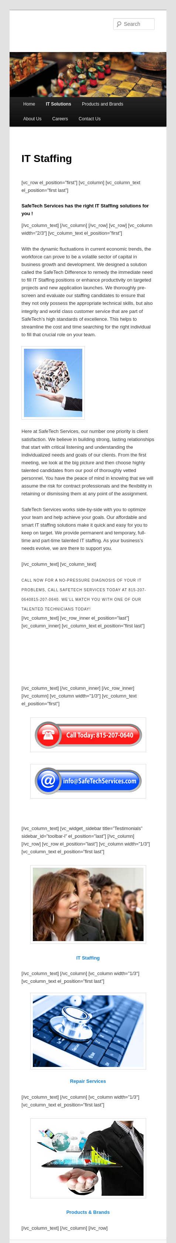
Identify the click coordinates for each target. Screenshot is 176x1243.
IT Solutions (58, 104)
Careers (60, 118)
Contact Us (89, 118)
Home (29, 104)
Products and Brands (102, 104)
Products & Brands (88, 1212)
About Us (32, 118)
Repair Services (88, 1081)
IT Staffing (88, 958)
